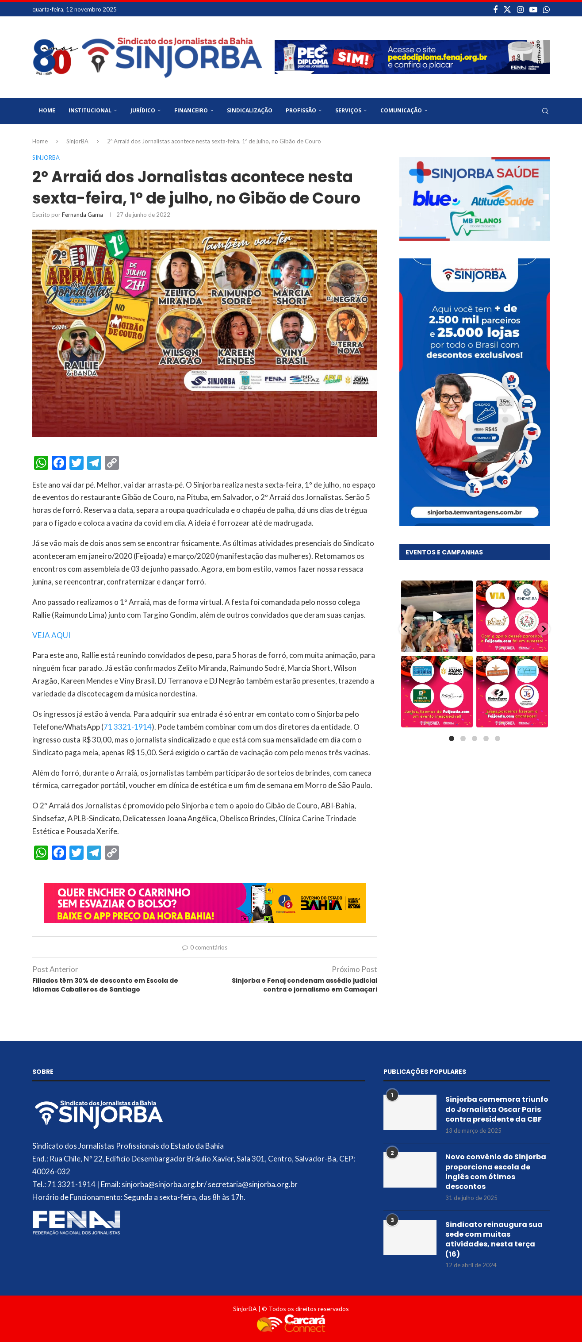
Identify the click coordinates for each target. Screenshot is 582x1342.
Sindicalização (249, 110)
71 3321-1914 (127, 726)
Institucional (90, 110)
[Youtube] (533, 9)
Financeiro (191, 110)
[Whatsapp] (546, 9)
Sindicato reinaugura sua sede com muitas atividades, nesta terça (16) (494, 1239)
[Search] (545, 111)
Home (47, 110)
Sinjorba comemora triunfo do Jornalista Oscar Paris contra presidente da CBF (496, 1109)
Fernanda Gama (82, 214)
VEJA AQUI (51, 635)
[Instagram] (520, 9)
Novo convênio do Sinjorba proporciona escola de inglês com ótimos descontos (495, 1172)
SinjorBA (77, 141)
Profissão (301, 110)
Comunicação (401, 110)
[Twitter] (507, 9)
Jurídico (142, 110)
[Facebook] (495, 9)
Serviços (348, 110)
